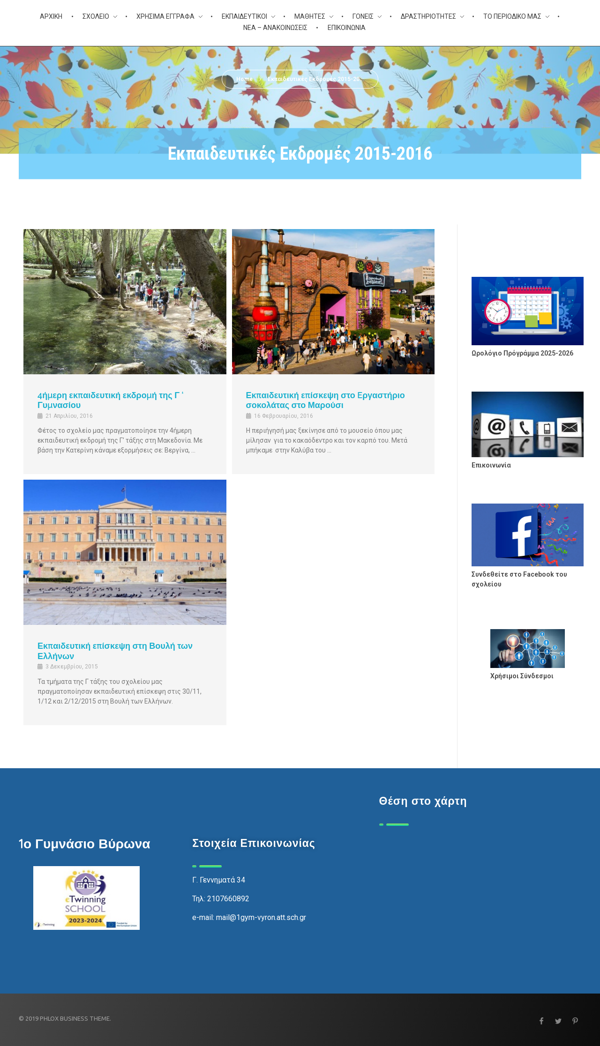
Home (244, 79)
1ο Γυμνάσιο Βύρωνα (84, 843)
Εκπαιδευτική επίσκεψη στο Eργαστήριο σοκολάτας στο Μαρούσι (325, 400)
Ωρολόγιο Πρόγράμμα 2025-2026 (522, 353)
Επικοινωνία (491, 465)
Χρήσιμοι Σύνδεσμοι (522, 676)
